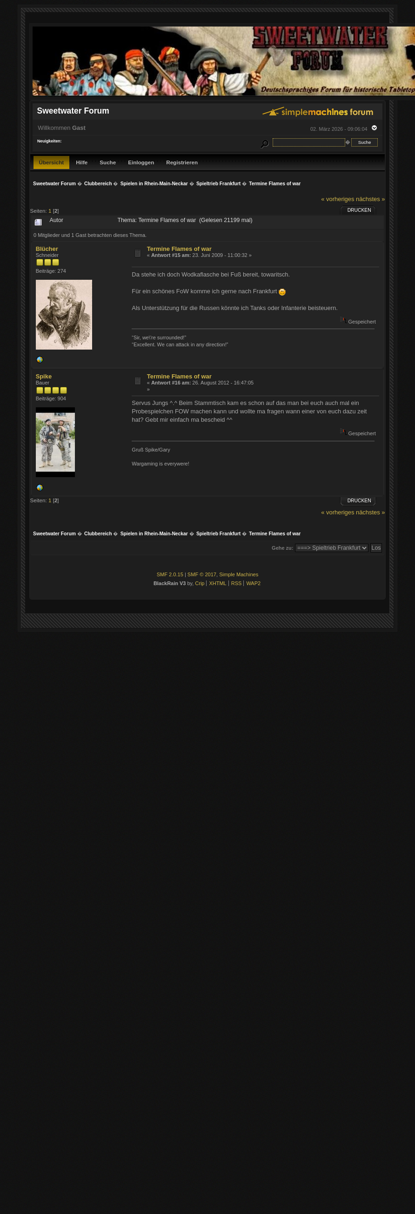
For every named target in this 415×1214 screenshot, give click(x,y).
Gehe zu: (282, 548)
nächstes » (370, 199)
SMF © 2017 (201, 574)
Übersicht (51, 162)
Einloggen (141, 162)
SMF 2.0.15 (170, 574)
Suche (108, 162)
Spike (44, 376)
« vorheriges (337, 199)
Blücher (47, 248)
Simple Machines (238, 574)
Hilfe (81, 162)
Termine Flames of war (179, 248)
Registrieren (182, 162)
